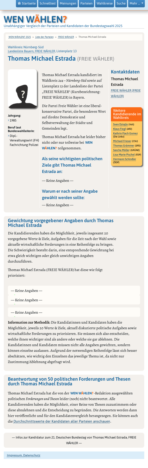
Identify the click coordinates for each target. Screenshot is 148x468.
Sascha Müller (121, 150)
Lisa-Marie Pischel (124, 154)
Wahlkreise (105, 3)
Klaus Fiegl (119, 128)
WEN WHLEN (35, 19)
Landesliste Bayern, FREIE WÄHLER (31, 51)
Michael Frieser (122, 141)
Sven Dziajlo (120, 124)
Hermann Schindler (124, 159)
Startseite (26, 3)
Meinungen (68, 3)
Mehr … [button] (135, 3)
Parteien (86, 3)
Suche (121, 3)
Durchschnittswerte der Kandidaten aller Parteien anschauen (61, 421)
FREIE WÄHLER (66, 36)
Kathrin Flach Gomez (125, 133)
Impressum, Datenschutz (23, 455)
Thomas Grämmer (123, 145)
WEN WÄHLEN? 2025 (20, 36)
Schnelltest (48, 3)
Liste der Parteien (44, 36)
